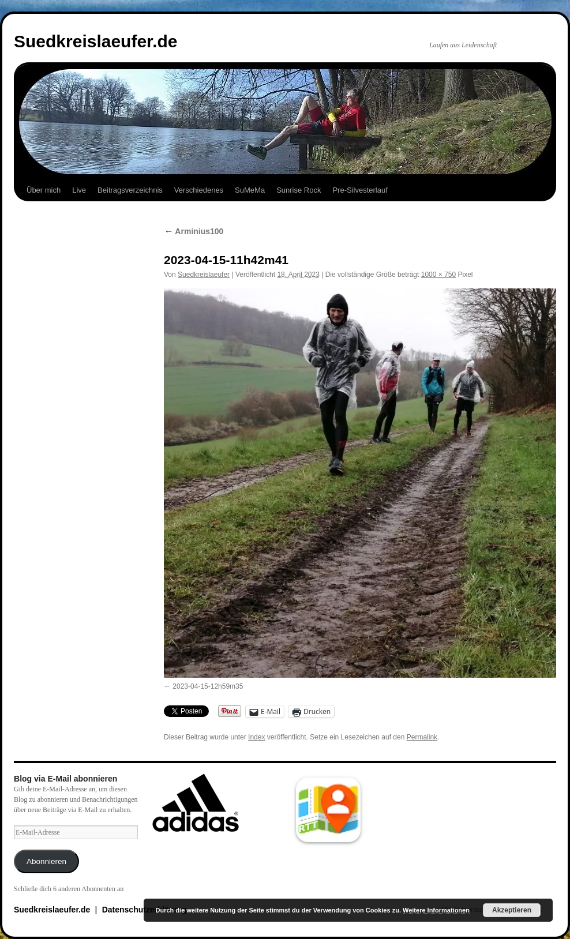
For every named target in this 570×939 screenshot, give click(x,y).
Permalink (422, 737)
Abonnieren (46, 861)
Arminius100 (193, 231)
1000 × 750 (438, 275)
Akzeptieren (511, 910)
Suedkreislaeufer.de (95, 41)
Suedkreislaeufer (204, 275)
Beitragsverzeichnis (130, 190)
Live (79, 190)
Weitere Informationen (436, 910)
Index (256, 737)
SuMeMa (250, 190)
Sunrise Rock (298, 190)
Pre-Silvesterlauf (359, 190)
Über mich (44, 190)
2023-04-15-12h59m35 (207, 686)
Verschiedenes (198, 190)
